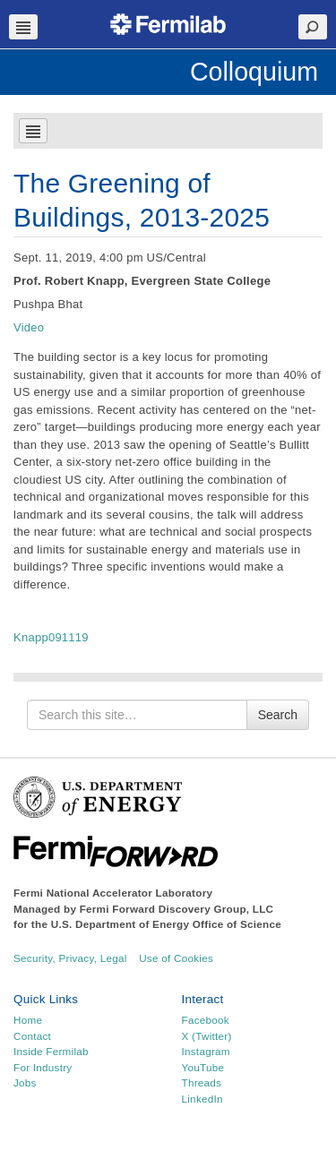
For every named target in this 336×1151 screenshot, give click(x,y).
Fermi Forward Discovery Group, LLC (177, 909)
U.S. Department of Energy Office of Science (166, 924)
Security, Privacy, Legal (70, 958)
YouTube (203, 1067)
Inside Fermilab (51, 1051)
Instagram (206, 1051)
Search (277, 715)
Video (28, 327)
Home (27, 1020)
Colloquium (254, 71)
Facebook (205, 1020)
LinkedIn (202, 1098)
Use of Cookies (176, 958)
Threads (202, 1082)
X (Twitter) (207, 1036)
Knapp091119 (51, 637)
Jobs (25, 1082)
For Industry (42, 1067)
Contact (32, 1036)
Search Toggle (312, 26)
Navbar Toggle (23, 26)
